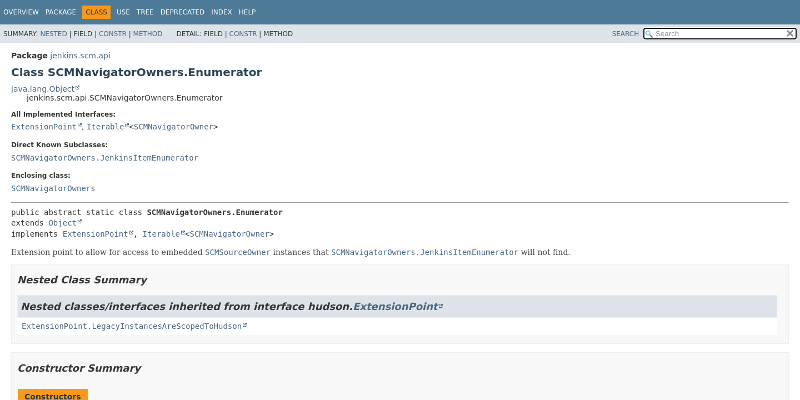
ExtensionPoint (44, 126)
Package (61, 12)
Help (247, 12)
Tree (145, 12)
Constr (113, 34)
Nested (53, 34)
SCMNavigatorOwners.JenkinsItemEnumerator (104, 157)
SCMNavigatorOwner (173, 126)
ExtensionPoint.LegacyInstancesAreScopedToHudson (132, 326)
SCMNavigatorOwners (53, 188)
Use (123, 12)
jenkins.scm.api (80, 55)
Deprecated (183, 12)
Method (148, 34)
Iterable (105, 126)
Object (62, 222)
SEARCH (625, 34)
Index (221, 12)
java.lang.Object (42, 88)
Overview (21, 12)
